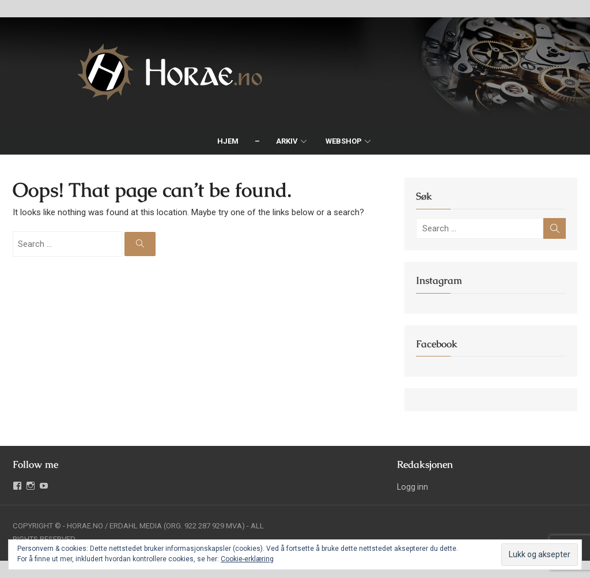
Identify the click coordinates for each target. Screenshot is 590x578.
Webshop (344, 141)
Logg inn (412, 486)
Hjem (228, 141)
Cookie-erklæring (247, 559)
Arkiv (287, 141)
